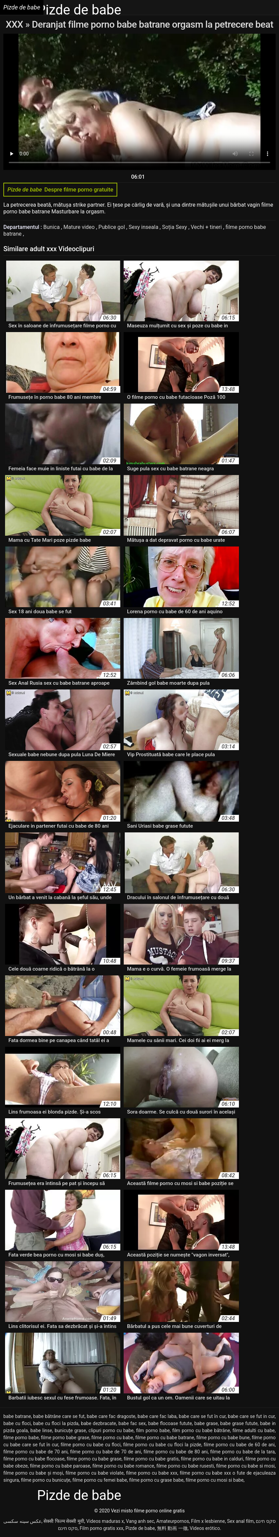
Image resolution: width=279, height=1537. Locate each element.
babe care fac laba (157, 1416)
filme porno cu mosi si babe (215, 1480)
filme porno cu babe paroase (60, 1466)
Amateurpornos (172, 1521)
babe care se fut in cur (251, 1416)
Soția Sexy (175, 227)
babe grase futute (239, 1423)
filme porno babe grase (65, 1437)
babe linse (41, 1430)
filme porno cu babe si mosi (245, 1466)
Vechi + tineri (207, 227)
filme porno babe (21, 1437)
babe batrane (17, 1416)
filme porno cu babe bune (223, 1437)
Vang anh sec (140, 1521)
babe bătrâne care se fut (59, 1416)
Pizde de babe (140, 1528)
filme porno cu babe (112, 1437)
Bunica (52, 227)
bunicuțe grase (70, 1430)
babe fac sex (132, 1423)
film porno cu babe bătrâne (201, 1430)
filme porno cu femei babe (99, 1480)
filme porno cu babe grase (94, 1458)
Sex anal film (240, 1521)
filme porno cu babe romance (123, 1466)
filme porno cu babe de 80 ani (176, 1451)
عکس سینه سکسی (22, 1521)
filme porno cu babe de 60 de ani (239, 1444)
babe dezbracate (98, 1423)
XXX (15, 24)
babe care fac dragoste (111, 1416)
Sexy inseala (144, 227)
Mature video (79, 227)
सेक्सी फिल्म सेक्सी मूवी (63, 1521)
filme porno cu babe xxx (151, 1473)
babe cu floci (17, 1423)
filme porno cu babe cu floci (91, 1444)
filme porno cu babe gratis (151, 1458)
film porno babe (153, 1430)
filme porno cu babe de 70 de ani (105, 1451)
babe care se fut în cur (202, 1416)
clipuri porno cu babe (111, 1430)
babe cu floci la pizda (56, 1423)
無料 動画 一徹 (172, 1528)
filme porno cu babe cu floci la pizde (162, 1444)
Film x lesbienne (208, 1521)
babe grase (206, 1423)
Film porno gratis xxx (101, 1528)
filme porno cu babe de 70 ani (35, 1451)
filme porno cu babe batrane (164, 1437)
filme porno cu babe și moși (33, 1473)
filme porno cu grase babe (156, 1480)
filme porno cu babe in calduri (212, 1458)
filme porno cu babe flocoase (34, 1458)
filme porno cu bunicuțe (45, 1480)
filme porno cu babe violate (95, 1473)
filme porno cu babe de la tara (242, 1451)
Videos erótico (205, 1528)
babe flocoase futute (170, 1423)
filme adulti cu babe (253, 1430)
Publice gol (112, 227)
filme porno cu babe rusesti (185, 1466)
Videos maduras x (105, 1521)
